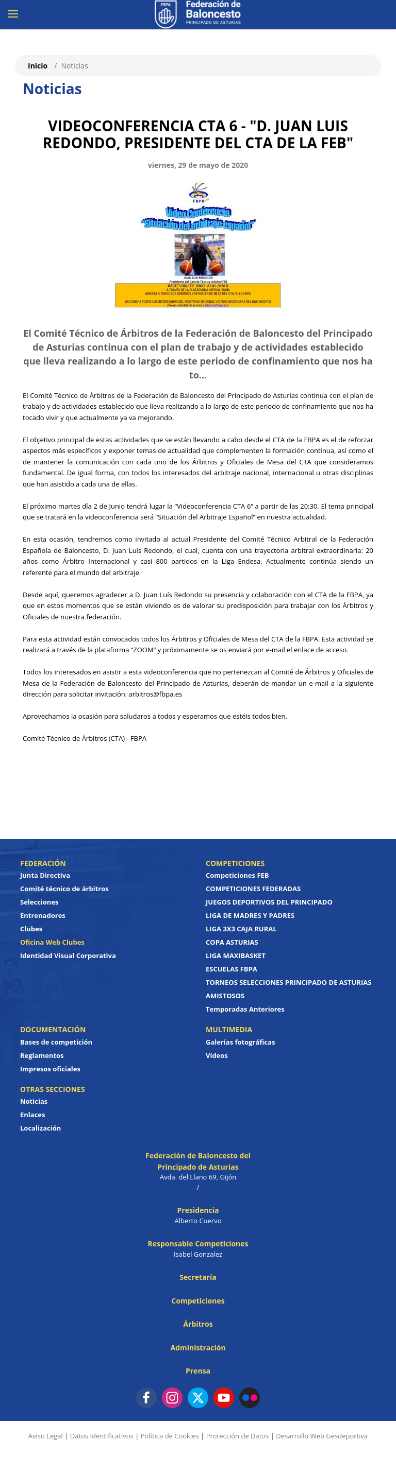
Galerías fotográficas (240, 1042)
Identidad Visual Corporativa (68, 955)
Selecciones (39, 902)
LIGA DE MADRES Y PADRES (250, 915)
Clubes (31, 928)
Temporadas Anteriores (245, 1009)
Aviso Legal (45, 1435)
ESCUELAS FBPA (231, 969)
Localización (40, 1128)
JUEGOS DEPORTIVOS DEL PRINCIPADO (269, 902)
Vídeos (217, 1055)
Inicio (37, 66)
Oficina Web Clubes (52, 942)
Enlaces (32, 1114)
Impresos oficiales (50, 1068)
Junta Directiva (45, 875)
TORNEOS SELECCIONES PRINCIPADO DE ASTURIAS (288, 982)
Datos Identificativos (102, 1435)
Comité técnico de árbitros (64, 888)
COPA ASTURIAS (232, 942)
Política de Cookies (170, 1435)
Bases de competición (56, 1042)
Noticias (33, 1101)
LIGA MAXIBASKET (236, 955)
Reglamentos (42, 1055)
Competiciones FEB (237, 875)
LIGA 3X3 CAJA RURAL (241, 928)
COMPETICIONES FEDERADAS (253, 888)
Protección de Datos (237, 1435)
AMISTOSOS (225, 995)
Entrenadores (42, 915)
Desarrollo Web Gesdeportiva (322, 1435)
